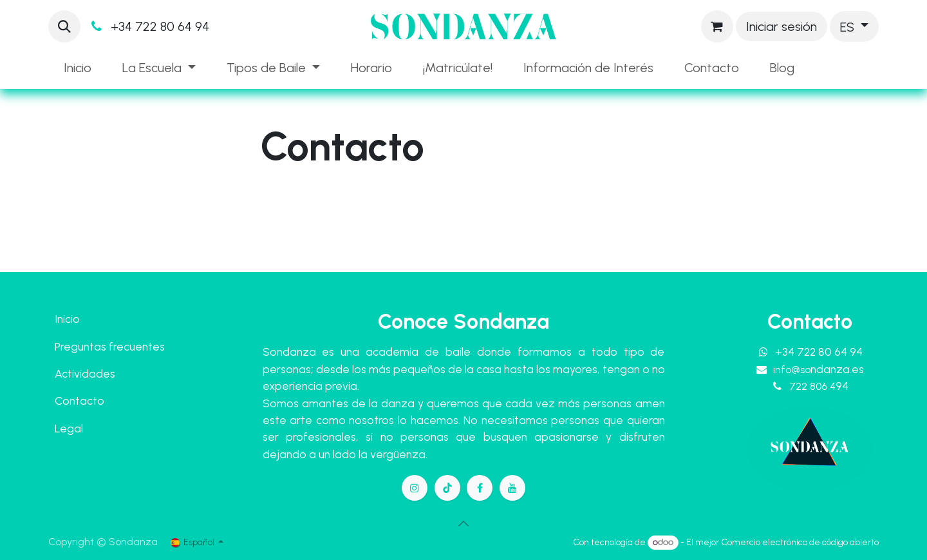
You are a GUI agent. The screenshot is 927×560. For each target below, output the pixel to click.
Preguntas (80, 346)
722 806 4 (818, 386)
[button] (64, 26)
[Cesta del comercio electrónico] (717, 26)
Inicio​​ (67, 318)
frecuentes (137, 346)
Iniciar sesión (781, 26)
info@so (818, 369)
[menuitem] (77, 67)
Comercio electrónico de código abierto (800, 542)
